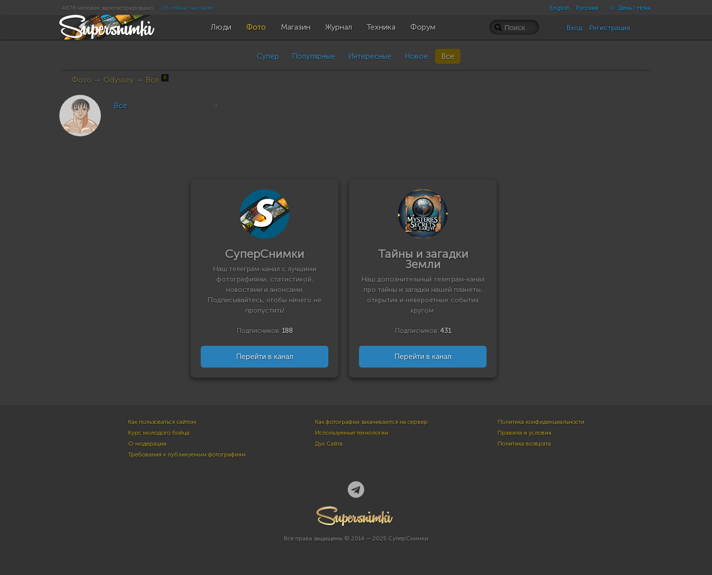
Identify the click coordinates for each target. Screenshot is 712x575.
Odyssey (118, 79)
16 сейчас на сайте (187, 7)
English (560, 7)
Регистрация (609, 28)
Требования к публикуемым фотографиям (187, 454)
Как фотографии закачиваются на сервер (371, 421)
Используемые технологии (351, 432)
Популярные (313, 56)
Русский (587, 7)
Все (447, 56)
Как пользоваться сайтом (162, 421)
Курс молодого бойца (158, 432)
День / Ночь (627, 7)
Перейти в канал (264, 356)
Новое (416, 56)
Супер (268, 56)
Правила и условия (524, 432)
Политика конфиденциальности (540, 421)
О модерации (147, 443)
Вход (574, 28)
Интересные (370, 56)
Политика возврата (524, 443)
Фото (81, 79)
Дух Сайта (329, 443)
